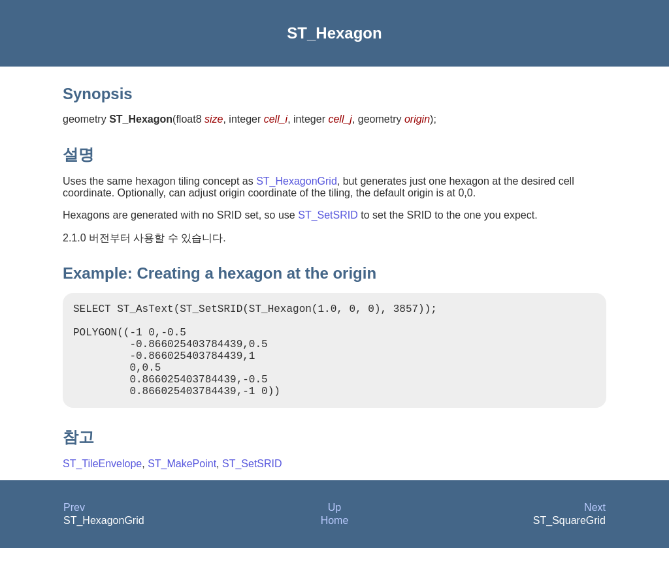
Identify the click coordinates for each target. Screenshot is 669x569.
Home (335, 541)
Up (334, 528)
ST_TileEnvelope (102, 484)
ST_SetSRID (328, 215)
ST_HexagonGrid (296, 181)
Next (595, 528)
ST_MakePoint (182, 484)
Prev (74, 528)
